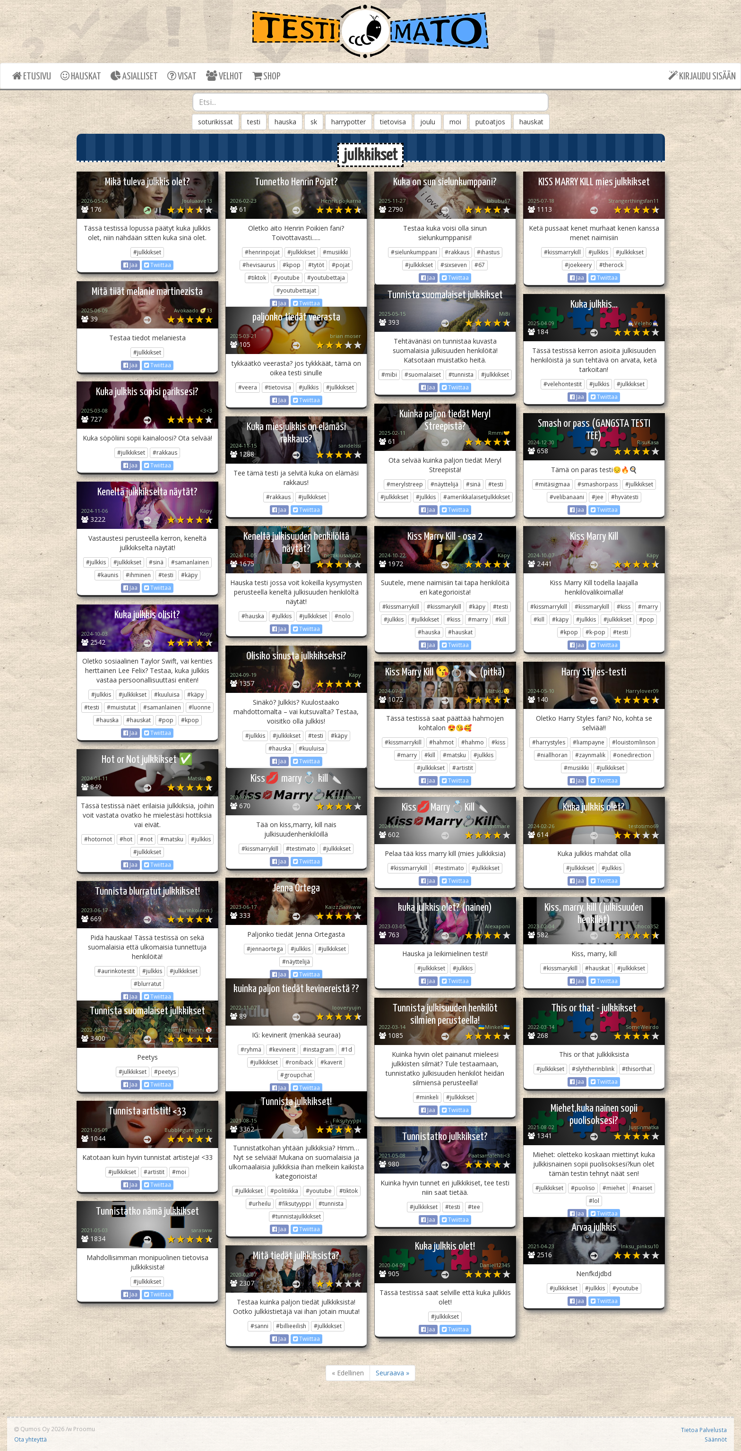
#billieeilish (291, 1326)
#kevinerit (282, 1049)
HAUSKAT (80, 75)
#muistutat (121, 707)
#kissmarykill (444, 607)
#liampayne (588, 742)
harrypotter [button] (348, 121)
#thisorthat (637, 1069)
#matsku (454, 755)
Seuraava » (392, 1372)
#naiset (642, 1188)
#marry (478, 619)
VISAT (182, 75)
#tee (474, 1207)
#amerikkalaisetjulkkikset (476, 497)
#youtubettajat (296, 290)
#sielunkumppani (414, 252)
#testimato (300, 849)
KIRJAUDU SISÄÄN (702, 75)
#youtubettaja (326, 278)
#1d (346, 1049)
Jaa (130, 265)
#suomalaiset (423, 375)
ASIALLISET (134, 75)
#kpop (292, 265)
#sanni (259, 1326)
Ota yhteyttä (30, 1439)
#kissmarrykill (562, 252)
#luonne (200, 707)
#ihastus (488, 252)
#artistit (462, 768)
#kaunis (107, 575)
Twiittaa (157, 265)
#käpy (189, 575)
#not (146, 839)
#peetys (165, 1072)
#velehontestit (562, 384)
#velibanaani (567, 497)
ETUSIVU (31, 75)
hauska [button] (285, 121)
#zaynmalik (590, 755)
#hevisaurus (258, 265)
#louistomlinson (633, 742)
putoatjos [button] (490, 121)
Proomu (84, 1429)
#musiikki (335, 252)
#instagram (318, 1049)
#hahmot (441, 742)
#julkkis (598, 252)
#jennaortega (265, 949)
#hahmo (472, 742)
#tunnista (461, 375)
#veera (247, 387)
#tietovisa (278, 387)
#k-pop (595, 632)
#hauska (252, 616)
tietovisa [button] (393, 121)
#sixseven (453, 265)
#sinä (473, 484)
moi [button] (455, 121)
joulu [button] (427, 121)
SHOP (266, 75)
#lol (594, 1201)
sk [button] (313, 121)
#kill (500, 619)
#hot (126, 839)
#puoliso (583, 1188)
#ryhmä (251, 1049)
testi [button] (253, 121)
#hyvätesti (624, 497)
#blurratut (147, 984)
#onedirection (632, 755)
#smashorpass (597, 484)
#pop (646, 619)
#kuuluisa (167, 695)
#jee (597, 497)
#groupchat (296, 1075)
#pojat (341, 265)
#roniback (299, 1062)
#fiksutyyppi (294, 1204)
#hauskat (460, 632)
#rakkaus (457, 252)
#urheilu (260, 1204)
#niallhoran (552, 755)
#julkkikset (147, 252)
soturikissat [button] (215, 121)
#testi (495, 484)
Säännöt (716, 1439)
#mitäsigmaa (552, 484)
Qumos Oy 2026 (39, 1429)
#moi (179, 1172)
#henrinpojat (262, 252)
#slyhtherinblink (593, 1069)
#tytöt (316, 265)
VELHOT (224, 75)
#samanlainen (190, 562)
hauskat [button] (531, 121)
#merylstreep (405, 484)
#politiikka (284, 1191)
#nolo (343, 616)
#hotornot (98, 839)
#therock (611, 265)
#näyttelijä (444, 484)
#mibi (389, 375)
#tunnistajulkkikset (296, 1216)
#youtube (287, 278)
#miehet (614, 1188)
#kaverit (331, 1062)
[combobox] (370, 102)
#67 (479, 265)
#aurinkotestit (116, 971)
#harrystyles (548, 742)
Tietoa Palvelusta (704, 1430)
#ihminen (138, 575)
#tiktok (257, 278)
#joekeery (578, 265)
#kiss (453, 619)
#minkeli (427, 1097)
